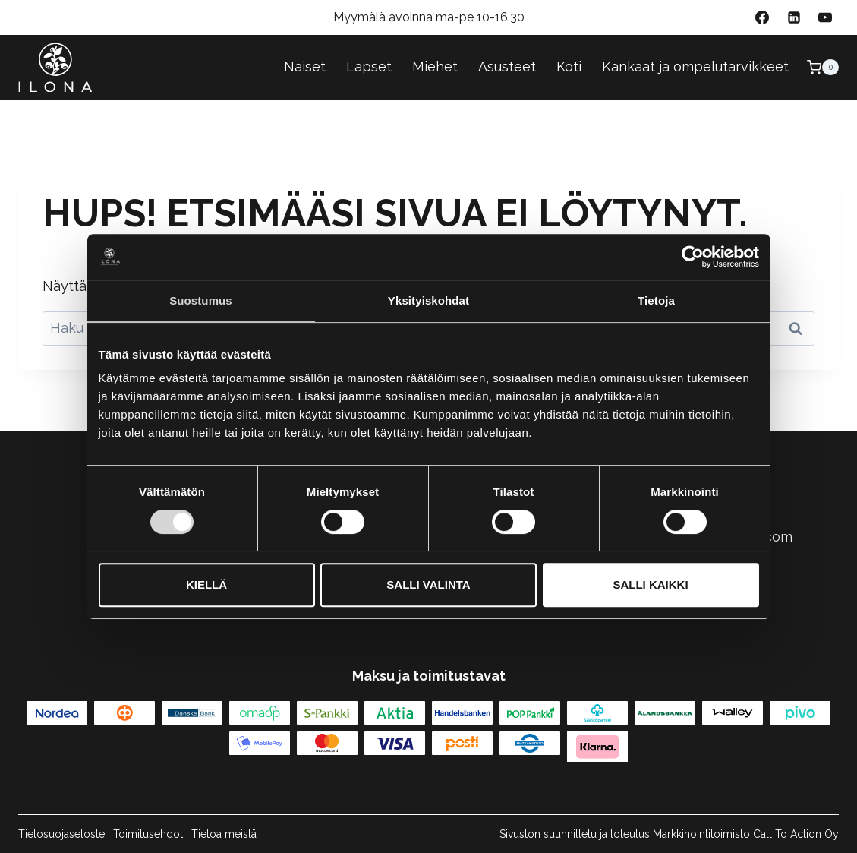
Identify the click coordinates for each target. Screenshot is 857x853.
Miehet (435, 66)
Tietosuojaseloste (61, 834)
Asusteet (507, 66)
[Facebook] (762, 17)
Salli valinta (428, 584)
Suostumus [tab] (200, 300)
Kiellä (206, 584)
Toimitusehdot (148, 834)
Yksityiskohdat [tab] (428, 300)
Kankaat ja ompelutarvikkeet (695, 66)
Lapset (369, 66)
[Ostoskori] (823, 67)
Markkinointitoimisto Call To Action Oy (746, 834)
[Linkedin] (794, 17)
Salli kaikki (650, 584)
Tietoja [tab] (656, 300)
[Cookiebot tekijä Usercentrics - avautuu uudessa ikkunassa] (692, 256)
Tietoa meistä (224, 834)
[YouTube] (825, 17)
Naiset (305, 66)
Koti (568, 66)
